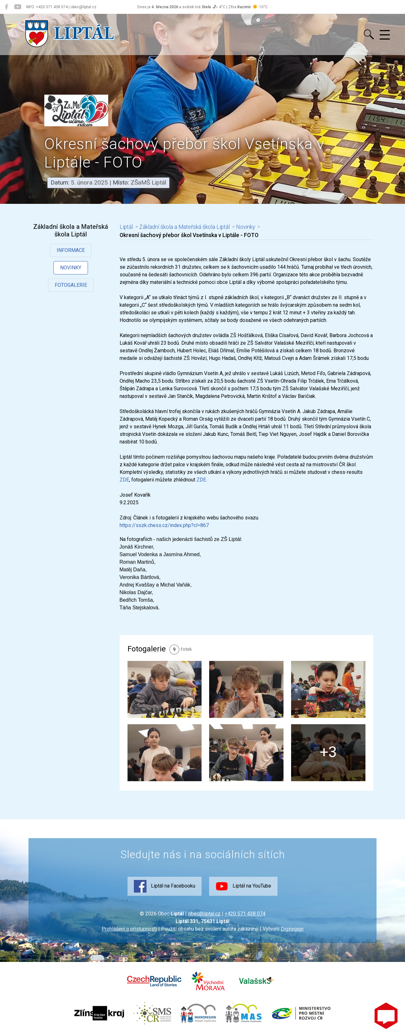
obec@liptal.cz (204, 914)
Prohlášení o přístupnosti (129, 929)
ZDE (124, 480)
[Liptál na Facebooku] (6, 7)
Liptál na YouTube (243, 886)
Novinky (70, 268)
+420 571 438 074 (245, 914)
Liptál (126, 227)
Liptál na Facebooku (164, 886)
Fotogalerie (71, 285)
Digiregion (292, 929)
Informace (71, 250)
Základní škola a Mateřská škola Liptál (184, 227)
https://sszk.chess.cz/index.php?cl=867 (164, 525)
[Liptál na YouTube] (17, 7)
